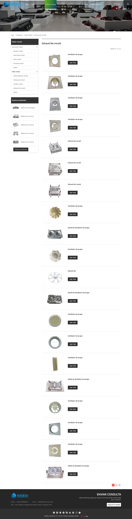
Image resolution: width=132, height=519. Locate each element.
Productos (19, 34)
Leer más (73, 62)
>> (119, 484)
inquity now (114, 504)
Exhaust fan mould (40, 34)
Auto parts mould (17, 46)
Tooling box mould (19, 79)
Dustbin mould (18, 83)
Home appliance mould (20, 75)
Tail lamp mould (18, 63)
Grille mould (17, 59)
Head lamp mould (18, 55)
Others (15, 67)
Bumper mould (18, 51)
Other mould (28, 34)
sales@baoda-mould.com (45, 501)
